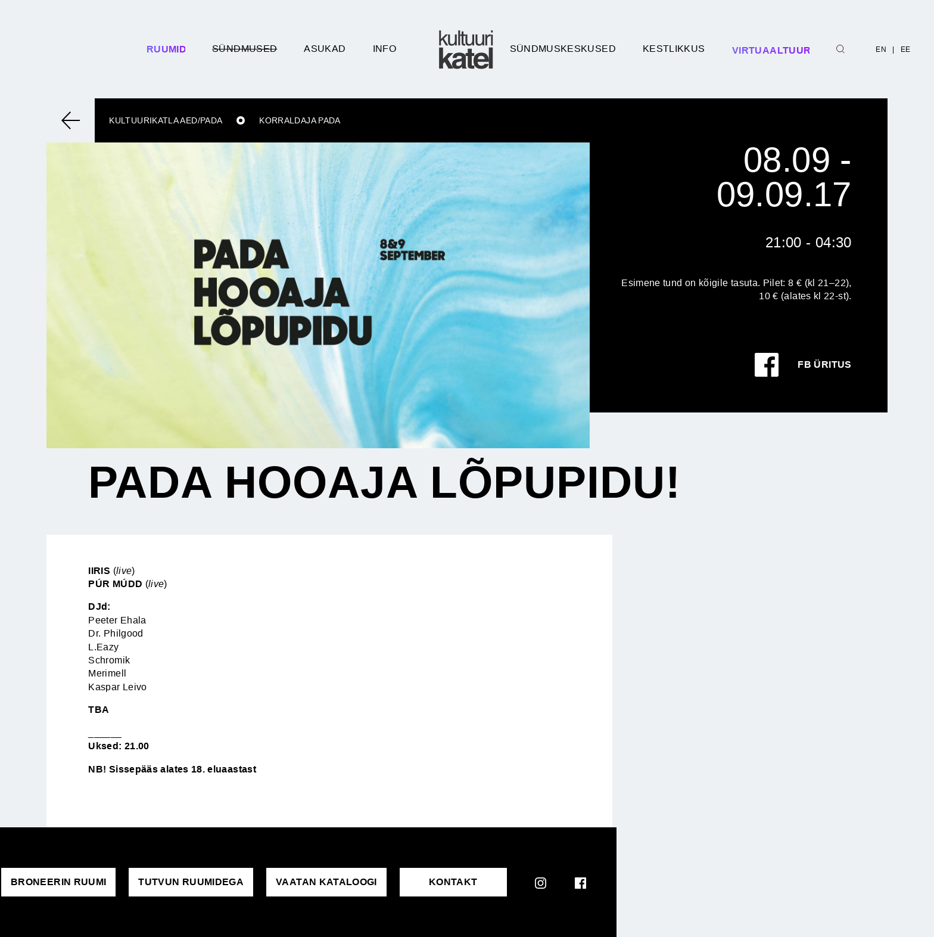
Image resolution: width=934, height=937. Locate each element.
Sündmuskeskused (563, 49)
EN (881, 49)
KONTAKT (453, 882)
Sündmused (244, 49)
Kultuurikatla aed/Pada (165, 120)
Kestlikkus (674, 49)
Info (384, 49)
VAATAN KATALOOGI (326, 882)
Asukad (324, 49)
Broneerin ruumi (58, 882)
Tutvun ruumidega (191, 882)
